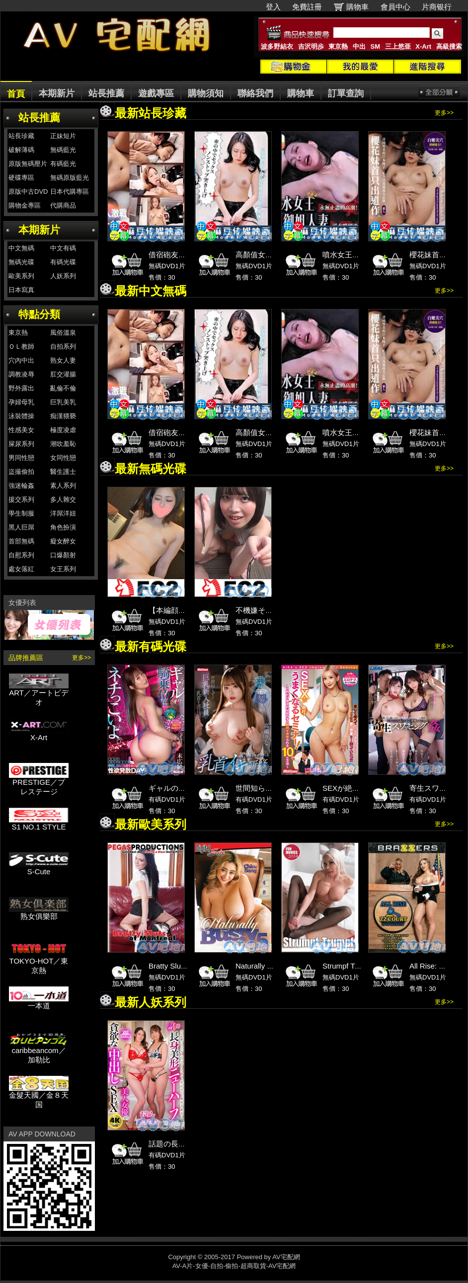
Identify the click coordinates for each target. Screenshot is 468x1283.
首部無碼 (21, 541)
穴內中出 (21, 360)
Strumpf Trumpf (348, 966)
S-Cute (39, 868)
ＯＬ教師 (21, 346)
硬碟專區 (21, 177)
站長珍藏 (21, 136)
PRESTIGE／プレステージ (39, 783)
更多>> (81, 657)
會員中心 (395, 6)
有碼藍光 (63, 163)
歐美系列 (21, 276)
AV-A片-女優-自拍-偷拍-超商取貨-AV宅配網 (234, 1266)
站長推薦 (106, 93)
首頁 (16, 94)
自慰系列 (21, 555)
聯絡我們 (255, 93)
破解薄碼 (21, 149)
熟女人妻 (63, 360)
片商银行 (441, 6)
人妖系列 (63, 276)
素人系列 (63, 485)
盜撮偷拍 (21, 471)
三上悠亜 (398, 46)
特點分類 (39, 314)
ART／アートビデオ (39, 693)
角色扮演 (63, 527)
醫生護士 (63, 471)
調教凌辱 (21, 374)
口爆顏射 (63, 555)
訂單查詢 (346, 93)
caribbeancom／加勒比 (39, 1051)
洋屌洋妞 (63, 513)
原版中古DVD (28, 191)
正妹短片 (63, 136)
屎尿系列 (21, 444)
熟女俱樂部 (39, 912)
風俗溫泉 (63, 332)
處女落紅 (21, 569)
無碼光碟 (21, 262)
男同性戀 (21, 457)
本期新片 (57, 93)
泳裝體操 (21, 416)
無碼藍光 (63, 149)
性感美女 (21, 430)
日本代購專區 (69, 191)
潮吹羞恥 (63, 444)
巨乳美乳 (63, 402)
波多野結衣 (277, 46)
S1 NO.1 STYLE (39, 823)
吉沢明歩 (311, 46)
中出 (359, 46)
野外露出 (21, 388)
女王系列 (63, 569)
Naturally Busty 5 (263, 966)
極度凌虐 (63, 430)
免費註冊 (307, 6)
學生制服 (21, 513)
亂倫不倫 (63, 388)
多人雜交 (63, 499)
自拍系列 (63, 346)
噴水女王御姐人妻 (352, 254)
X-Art (423, 46)
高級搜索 (449, 46)
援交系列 (21, 499)
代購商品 (63, 205)
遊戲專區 (156, 93)
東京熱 (338, 46)
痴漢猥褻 (63, 416)
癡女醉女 (63, 541)
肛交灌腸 (63, 374)
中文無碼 (21, 248)
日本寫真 (21, 290)
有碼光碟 (63, 262)
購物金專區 (24, 205)
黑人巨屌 (21, 527)
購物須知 (206, 93)
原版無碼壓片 (27, 163)
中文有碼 (63, 248)
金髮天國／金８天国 (39, 1096)
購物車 (357, 6)
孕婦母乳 (21, 402)
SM (376, 46)
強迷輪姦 (21, 485)
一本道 (39, 1002)
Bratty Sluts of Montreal (187, 966)
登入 (273, 6)
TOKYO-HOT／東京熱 (39, 962)
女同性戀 (63, 457)
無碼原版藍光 (69, 177)
